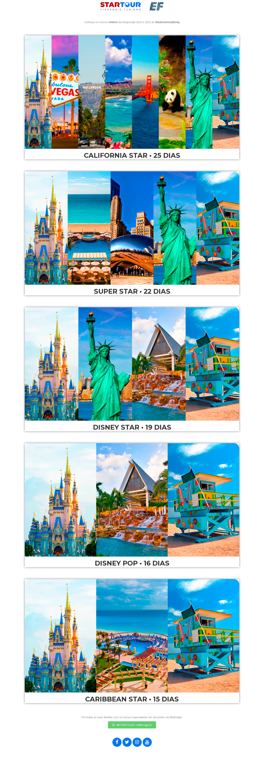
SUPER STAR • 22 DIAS (132, 291)
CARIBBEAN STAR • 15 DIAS (132, 699)
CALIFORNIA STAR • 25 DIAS (132, 155)
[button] (132, 724)
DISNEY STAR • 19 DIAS (132, 427)
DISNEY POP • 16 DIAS (132, 563)
